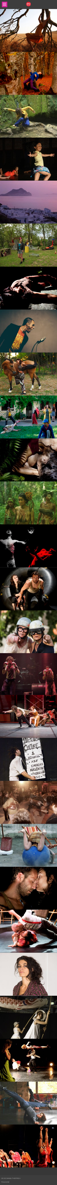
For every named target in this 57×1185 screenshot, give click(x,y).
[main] (28, 588)
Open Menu (4, 4)
